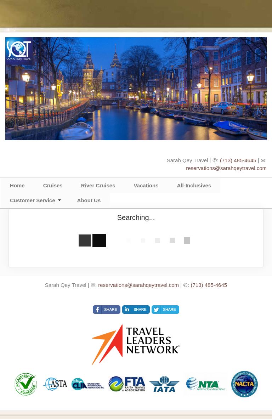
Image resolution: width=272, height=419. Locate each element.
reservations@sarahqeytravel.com (226, 168)
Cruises (53, 185)
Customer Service (32, 200)
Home (17, 185)
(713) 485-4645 (238, 160)
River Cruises (98, 185)
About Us (89, 200)
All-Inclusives (194, 185)
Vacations (146, 185)
